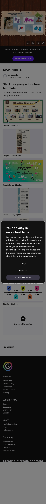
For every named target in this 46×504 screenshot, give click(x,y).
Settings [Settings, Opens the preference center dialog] (23, 264)
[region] (23, 251)
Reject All (23, 270)
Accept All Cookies (23, 277)
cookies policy (30, 256)
